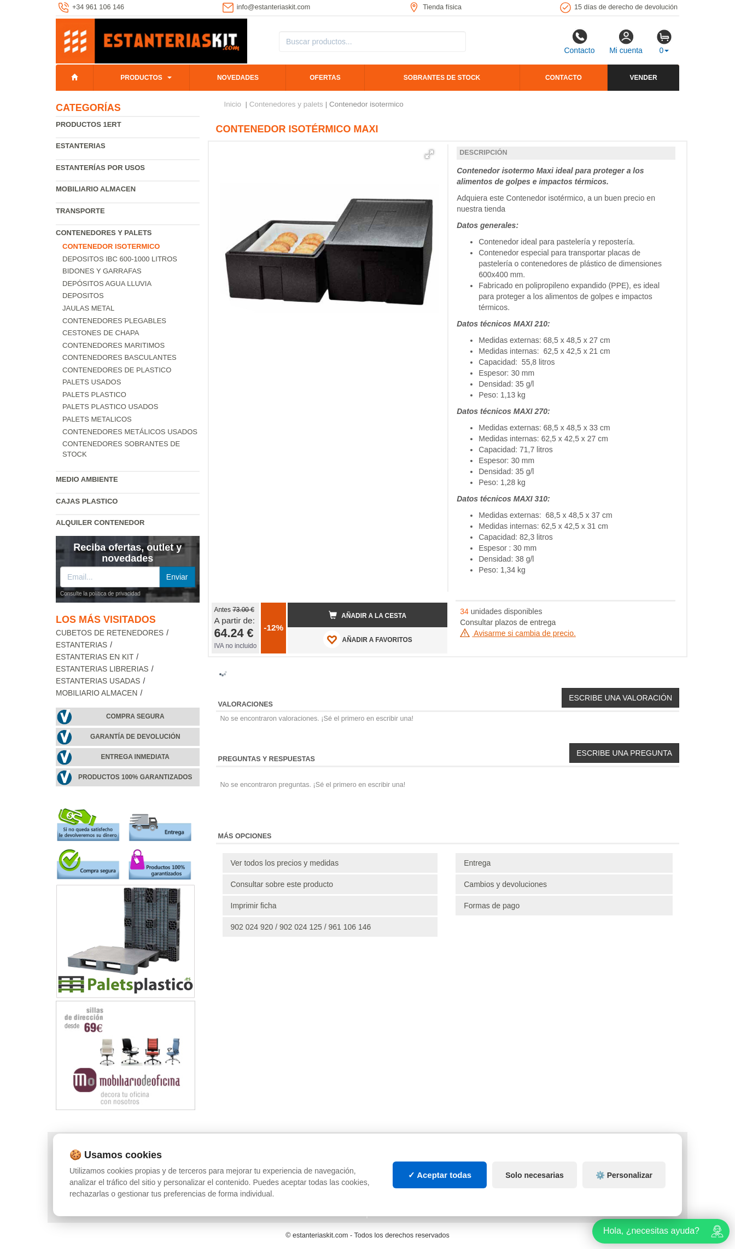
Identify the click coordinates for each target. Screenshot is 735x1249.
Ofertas (325, 77)
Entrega (477, 863)
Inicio (233, 104)
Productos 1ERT (88, 124)
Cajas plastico (87, 501)
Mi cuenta (626, 41)
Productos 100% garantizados (135, 777)
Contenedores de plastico (116, 370)
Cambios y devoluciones (505, 884)
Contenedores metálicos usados (129, 432)
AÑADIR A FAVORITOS (367, 639)
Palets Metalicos (97, 419)
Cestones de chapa (100, 333)
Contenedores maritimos (113, 345)
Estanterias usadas (98, 681)
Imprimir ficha (254, 905)
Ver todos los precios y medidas (285, 863)
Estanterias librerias (102, 669)
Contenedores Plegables (114, 321)
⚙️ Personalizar (624, 1175)
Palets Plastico (94, 394)
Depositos (83, 295)
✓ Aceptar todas (440, 1175)
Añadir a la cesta (367, 615)
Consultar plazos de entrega (508, 622)
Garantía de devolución (135, 736)
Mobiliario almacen (96, 189)
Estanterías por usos (100, 168)
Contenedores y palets (104, 233)
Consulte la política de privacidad (100, 594)
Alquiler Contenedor (100, 522)
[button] (429, 154)
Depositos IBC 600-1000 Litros (119, 259)
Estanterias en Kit (94, 657)
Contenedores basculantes (119, 357)
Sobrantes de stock (442, 77)
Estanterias (81, 146)
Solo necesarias (534, 1175)
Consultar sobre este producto (282, 884)
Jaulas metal (88, 308)
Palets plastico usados (110, 406)
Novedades (238, 77)
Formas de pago (492, 905)
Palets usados (91, 382)
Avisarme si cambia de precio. (518, 633)
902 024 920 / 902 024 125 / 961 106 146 (301, 927)
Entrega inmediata (135, 757)
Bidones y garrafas (102, 271)
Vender (643, 77)
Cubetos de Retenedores (110, 633)
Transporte (80, 211)
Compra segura (135, 716)
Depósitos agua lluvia (106, 283)
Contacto (579, 41)
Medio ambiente (87, 479)
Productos (141, 77)
